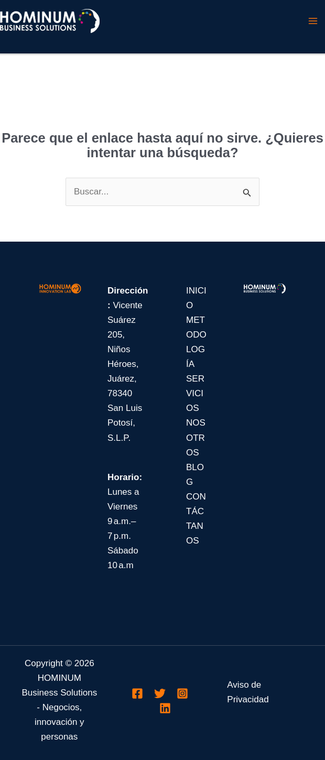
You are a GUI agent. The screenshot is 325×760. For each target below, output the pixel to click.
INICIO (196, 298)
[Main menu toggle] (313, 21)
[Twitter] (160, 693)
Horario (123, 477)
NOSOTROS (195, 437)
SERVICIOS (195, 393)
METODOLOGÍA (196, 342)
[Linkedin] (165, 708)
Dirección (127, 291)
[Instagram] (182, 693)
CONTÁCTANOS (196, 519)
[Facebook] (137, 693)
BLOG (195, 474)
